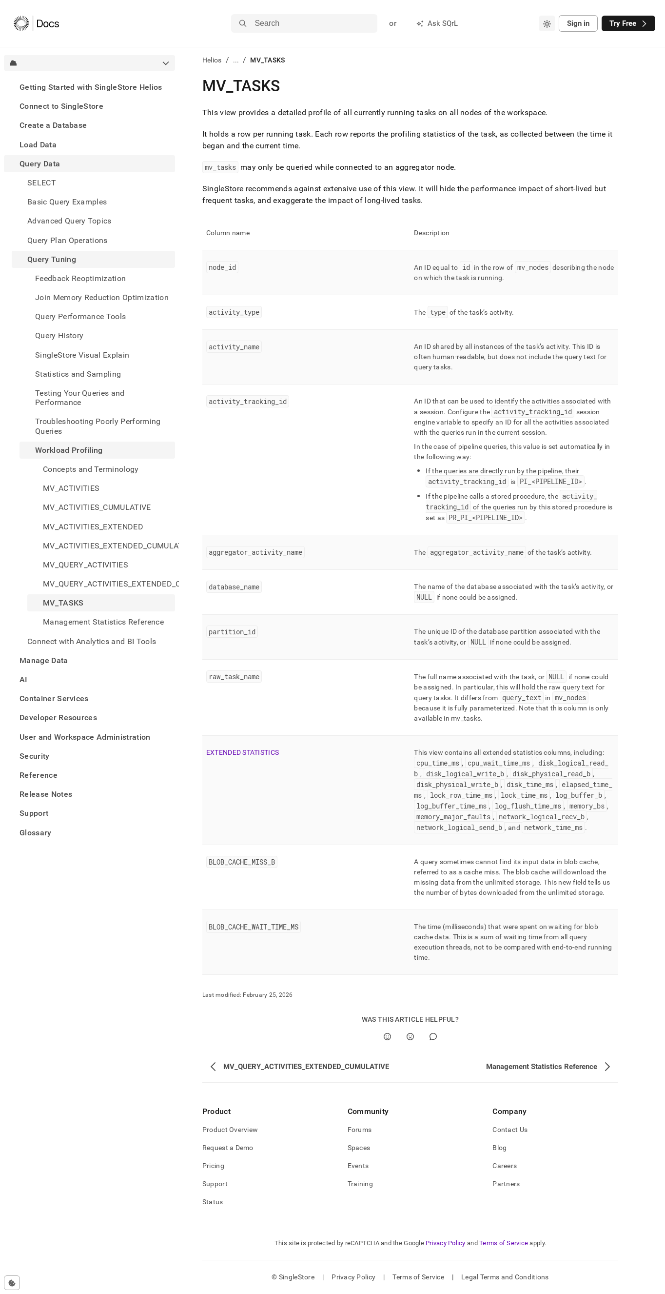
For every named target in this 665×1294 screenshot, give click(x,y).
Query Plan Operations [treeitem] (67, 240)
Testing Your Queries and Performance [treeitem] (80, 397)
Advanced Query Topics (69, 220)
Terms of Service (503, 1243)
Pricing (213, 1166)
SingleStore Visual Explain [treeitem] (82, 355)
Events (358, 1166)
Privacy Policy (446, 1243)
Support (34, 813)
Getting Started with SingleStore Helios (91, 87)
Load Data (38, 144)
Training (360, 1184)
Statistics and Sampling (78, 374)
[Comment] (433, 1036)
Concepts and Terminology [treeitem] (91, 469)
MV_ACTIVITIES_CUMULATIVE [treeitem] (97, 507)
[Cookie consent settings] (12, 1282)
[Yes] (387, 1036)
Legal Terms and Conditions (504, 1277)
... (236, 60)
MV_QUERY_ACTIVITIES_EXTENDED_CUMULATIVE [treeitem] (109, 583)
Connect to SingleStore (61, 106)
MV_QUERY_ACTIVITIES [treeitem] (85, 564)
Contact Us (510, 1129)
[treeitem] (89, 87)
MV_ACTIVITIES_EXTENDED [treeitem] (93, 526)
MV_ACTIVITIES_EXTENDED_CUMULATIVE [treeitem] (109, 545)
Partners (506, 1184)
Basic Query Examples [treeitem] (67, 201)
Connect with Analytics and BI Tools (91, 641)
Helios (212, 60)
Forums (360, 1129)
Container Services (54, 698)
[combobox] (547, 23)
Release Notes (46, 794)
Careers (504, 1166)
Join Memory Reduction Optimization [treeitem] (102, 297)
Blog (499, 1148)
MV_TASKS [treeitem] (63, 602)
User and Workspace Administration (85, 737)
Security (35, 756)
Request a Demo (228, 1148)
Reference (39, 775)
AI (24, 679)
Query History (59, 335)
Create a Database (53, 125)
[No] (410, 1036)
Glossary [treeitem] (36, 832)
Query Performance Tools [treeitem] (80, 316)
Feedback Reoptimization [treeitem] (80, 278)
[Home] (36, 23)
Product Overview (230, 1129)
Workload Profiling (69, 450)
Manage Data (44, 660)
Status (212, 1202)
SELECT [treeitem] (41, 182)
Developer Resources (58, 717)
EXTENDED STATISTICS (242, 752)
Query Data (40, 163)
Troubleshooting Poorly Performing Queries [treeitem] (98, 426)
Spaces (359, 1148)
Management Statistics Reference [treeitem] (103, 622)
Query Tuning (51, 259)
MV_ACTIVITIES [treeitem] (71, 488)
